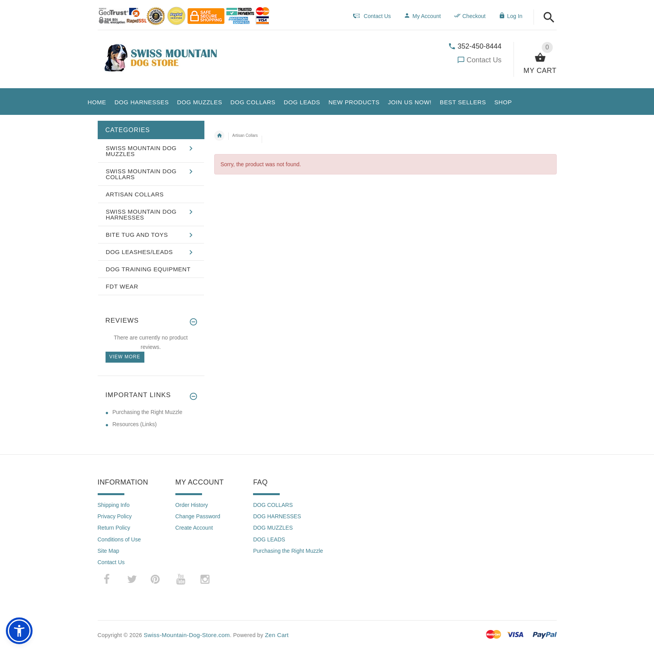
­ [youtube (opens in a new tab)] (181, 579)
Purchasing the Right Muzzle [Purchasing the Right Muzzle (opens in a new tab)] (147, 412)
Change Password (197, 516)
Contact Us (483, 60)
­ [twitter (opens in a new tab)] (132, 579)
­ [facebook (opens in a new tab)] (110, 579)
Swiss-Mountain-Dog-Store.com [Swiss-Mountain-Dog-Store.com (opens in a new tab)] (187, 635)
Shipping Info (114, 505)
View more (124, 356)
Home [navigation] (219, 136)
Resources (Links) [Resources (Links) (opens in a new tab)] (135, 424)
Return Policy (114, 528)
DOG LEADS (269, 539)
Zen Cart (277, 635)
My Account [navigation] (422, 16)
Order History (191, 505)
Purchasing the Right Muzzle (288, 551)
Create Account (194, 528)
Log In (511, 16)
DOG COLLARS (273, 505)
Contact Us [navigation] (372, 16)
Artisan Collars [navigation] (245, 135)
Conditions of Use (119, 539)
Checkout (470, 16)
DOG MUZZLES (273, 528)
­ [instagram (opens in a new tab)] (205, 579)
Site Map (108, 551)
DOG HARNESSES (277, 516)
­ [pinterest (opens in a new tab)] (161, 579)
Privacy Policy (115, 516)
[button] (549, 18)
